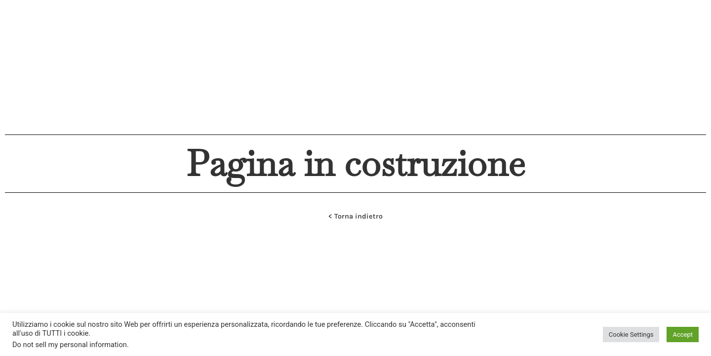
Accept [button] (682, 334)
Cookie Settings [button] (631, 334)
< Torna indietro (355, 216)
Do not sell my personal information (69, 344)
